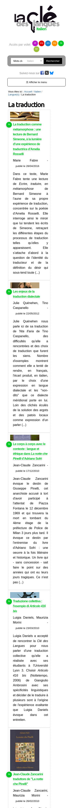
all (35, 43)
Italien (37, 91)
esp (54, 43)
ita (61, 43)
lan (36, 49)
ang (41, 43)
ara (48, 43)
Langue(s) (13, 94)
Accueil (28, 91)
